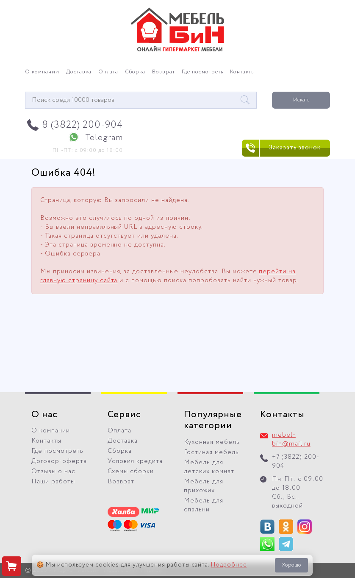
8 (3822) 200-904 (82, 125)
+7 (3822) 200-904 (295, 461)
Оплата (108, 72)
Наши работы (53, 481)
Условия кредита (135, 461)
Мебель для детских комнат (209, 467)
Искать (301, 100)
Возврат (163, 72)
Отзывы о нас (53, 471)
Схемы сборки (131, 471)
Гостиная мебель (211, 452)
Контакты (242, 72)
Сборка (135, 72)
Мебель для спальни (203, 505)
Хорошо (291, 565)
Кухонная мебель (212, 442)
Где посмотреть (202, 72)
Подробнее (229, 565)
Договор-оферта (59, 461)
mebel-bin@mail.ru (291, 439)
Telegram (104, 138)
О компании (42, 72)
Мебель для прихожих (203, 486)
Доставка (79, 72)
